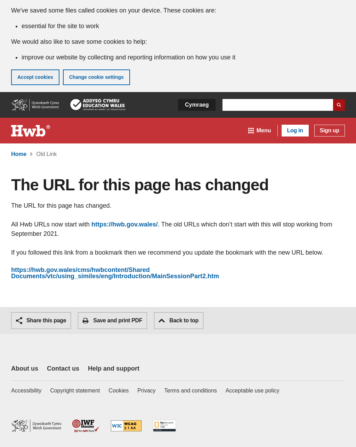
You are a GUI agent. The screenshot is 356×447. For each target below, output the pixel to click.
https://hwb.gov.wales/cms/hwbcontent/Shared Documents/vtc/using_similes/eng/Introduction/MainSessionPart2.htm (115, 273)
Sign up (329, 130)
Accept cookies (35, 77)
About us (24, 368)
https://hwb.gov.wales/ (124, 224)
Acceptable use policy (253, 391)
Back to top (179, 320)
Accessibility (26, 391)
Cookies (118, 391)
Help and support (113, 368)
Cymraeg (197, 105)
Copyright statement (75, 391)
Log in (295, 130)
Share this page (41, 320)
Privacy (146, 391)
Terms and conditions (190, 391)
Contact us (63, 368)
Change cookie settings (96, 77)
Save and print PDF (112, 320)
